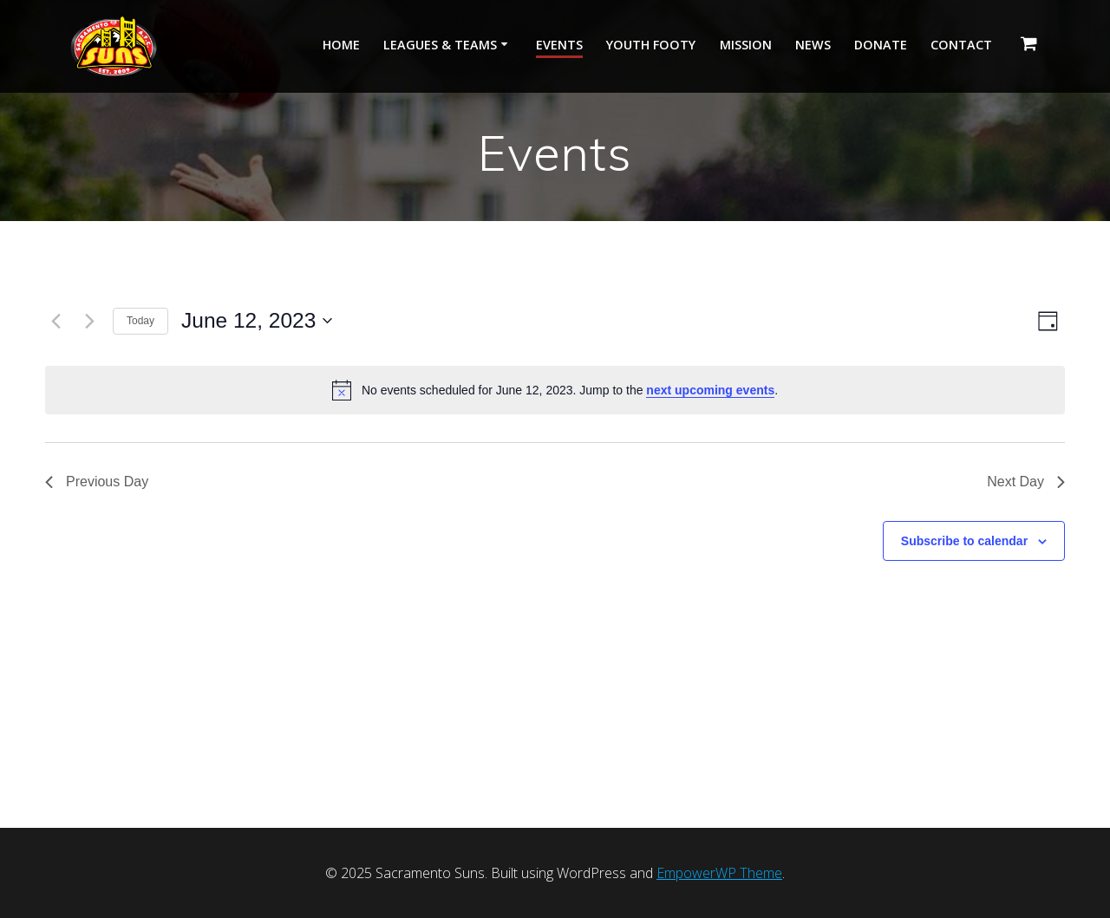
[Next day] (89, 320)
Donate (880, 44)
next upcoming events (710, 390)
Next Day (1026, 481)
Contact (961, 44)
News (813, 44)
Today (140, 321)
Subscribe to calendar (964, 541)
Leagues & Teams (440, 44)
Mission (746, 44)
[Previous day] (55, 320)
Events (559, 44)
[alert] (555, 390)
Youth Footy (650, 44)
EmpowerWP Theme (719, 872)
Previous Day (96, 481)
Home (341, 44)
